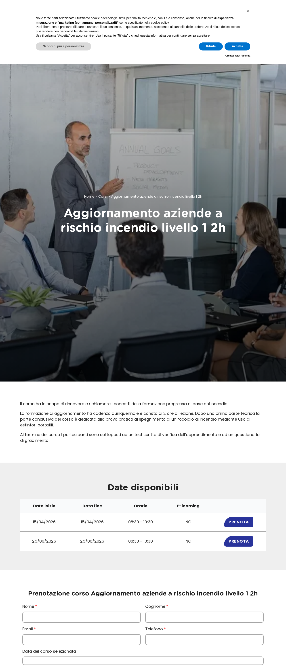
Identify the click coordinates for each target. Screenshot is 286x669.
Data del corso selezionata (49, 651)
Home (89, 196)
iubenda (245, 55)
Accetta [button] (237, 46)
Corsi (102, 196)
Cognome (155, 606)
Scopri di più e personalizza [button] (63, 46)
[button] (248, 10)
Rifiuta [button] (211, 46)
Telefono (154, 629)
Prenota (239, 522)
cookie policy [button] (160, 22)
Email (27, 629)
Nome (28, 606)
